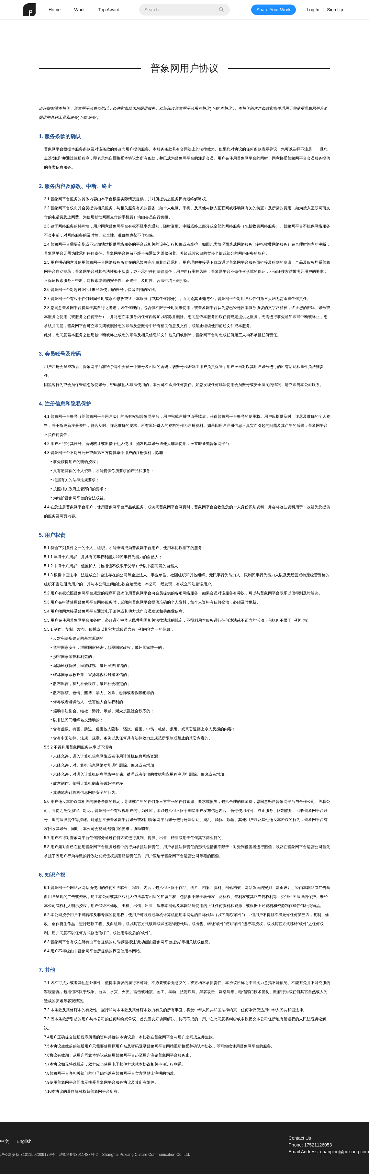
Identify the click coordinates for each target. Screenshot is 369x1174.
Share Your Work (273, 9)
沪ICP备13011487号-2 (78, 1154)
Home (55, 9)
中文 (4, 1141)
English (24, 1141)
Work (79, 9)
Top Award (108, 9)
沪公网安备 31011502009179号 (28, 1154)
